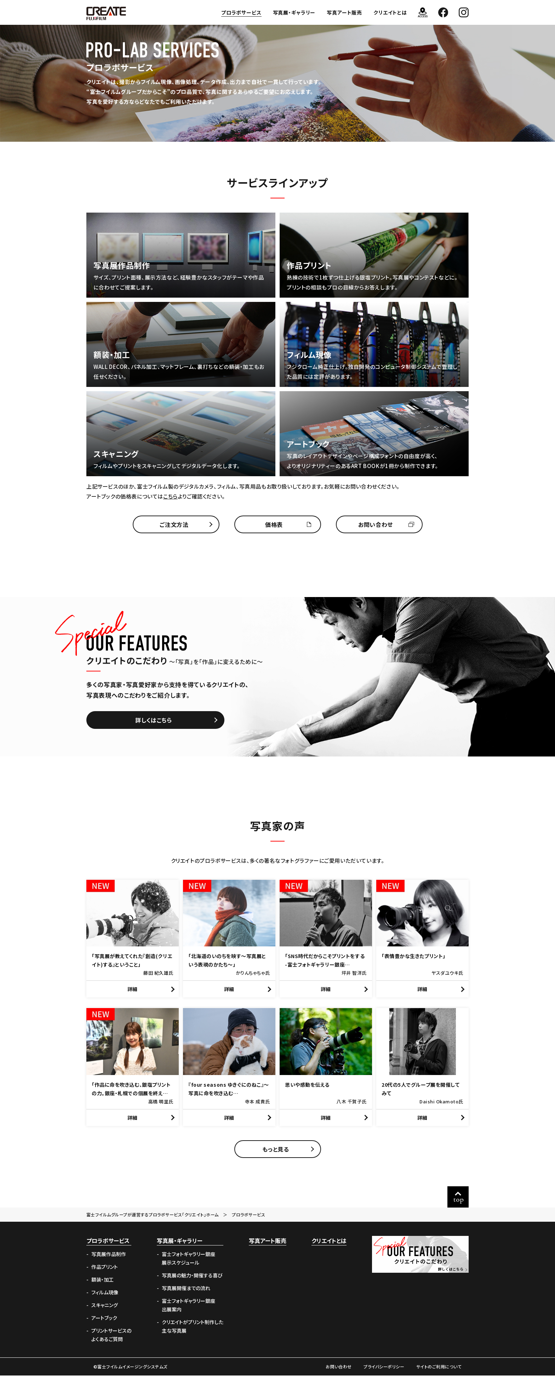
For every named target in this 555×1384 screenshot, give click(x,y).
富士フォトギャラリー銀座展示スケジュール (188, 1267)
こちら (170, 496)
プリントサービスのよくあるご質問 (111, 1343)
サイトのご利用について (439, 1375)
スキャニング (104, 1313)
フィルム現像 (104, 1300)
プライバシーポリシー (384, 1375)
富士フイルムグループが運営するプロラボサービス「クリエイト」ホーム (152, 1223)
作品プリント (104, 1275)
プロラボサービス (241, 12)
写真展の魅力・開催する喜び (192, 1283)
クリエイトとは (390, 12)
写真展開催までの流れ (186, 1296)
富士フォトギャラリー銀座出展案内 (188, 1313)
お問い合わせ (339, 1375)
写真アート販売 (344, 12)
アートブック (104, 1326)
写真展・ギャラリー (294, 12)
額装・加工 (102, 1288)
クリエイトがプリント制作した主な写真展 (192, 1335)
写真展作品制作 (108, 1262)
